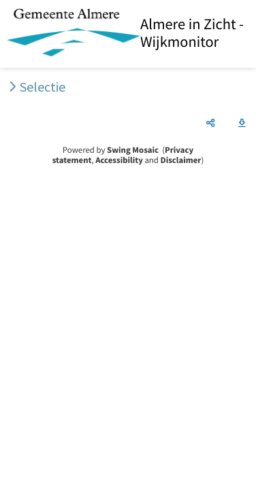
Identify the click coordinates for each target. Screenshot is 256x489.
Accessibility (119, 160)
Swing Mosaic (133, 150)
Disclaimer (181, 160)
